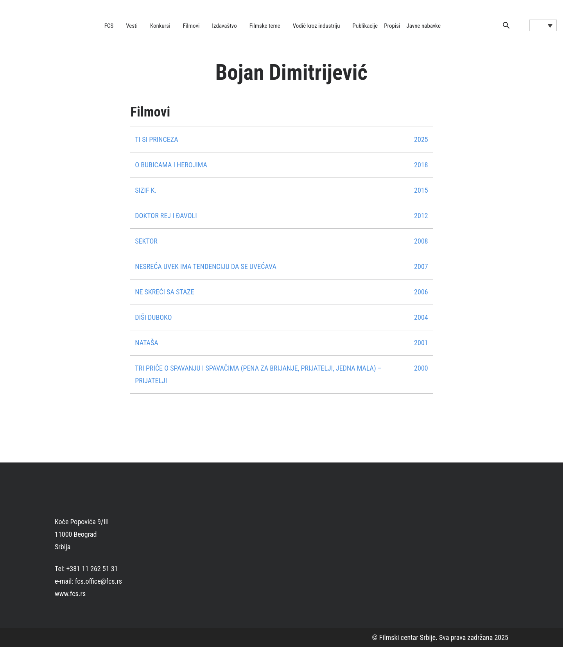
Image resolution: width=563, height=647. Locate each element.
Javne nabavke (424, 25)
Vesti (132, 25)
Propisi (392, 25)
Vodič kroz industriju (316, 25)
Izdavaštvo (224, 25)
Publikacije (365, 25)
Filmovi (191, 25)
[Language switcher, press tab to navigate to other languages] (543, 25)
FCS (109, 25)
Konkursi (160, 25)
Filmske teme (264, 25)
